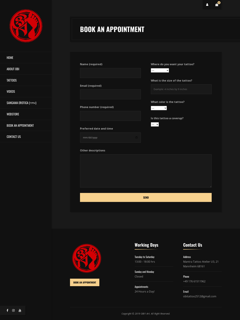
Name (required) (91, 64)
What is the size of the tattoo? (171, 80)
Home (10, 57)
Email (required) (91, 86)
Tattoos (12, 80)
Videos (11, 91)
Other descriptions (92, 150)
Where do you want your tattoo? (172, 64)
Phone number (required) (97, 107)
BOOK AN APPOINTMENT (84, 282)
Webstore (13, 114)
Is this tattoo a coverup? (167, 118)
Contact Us (14, 136)
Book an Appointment (20, 125)
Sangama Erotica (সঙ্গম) (21, 102)
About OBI (13, 69)
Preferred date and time (96, 128)
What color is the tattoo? (167, 102)
